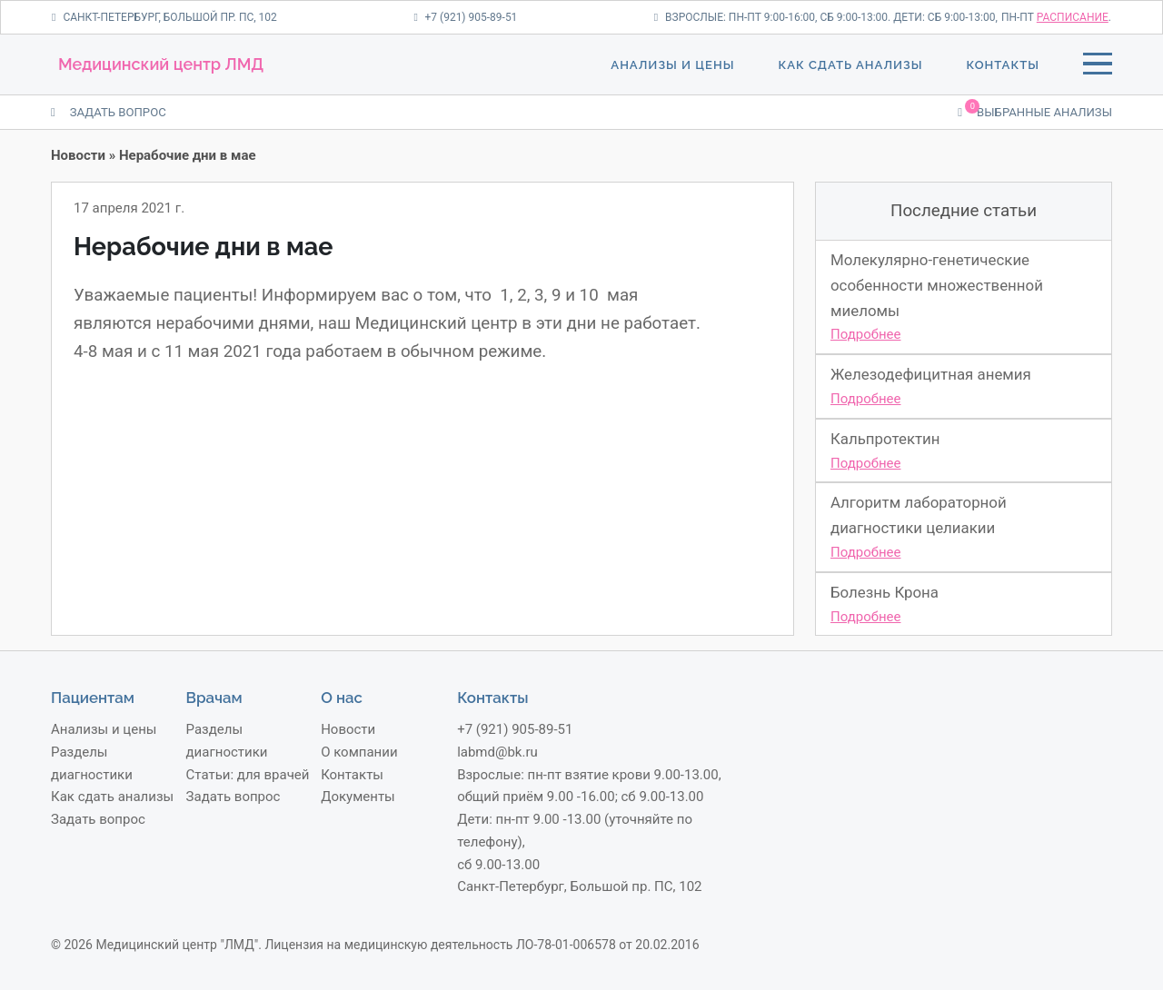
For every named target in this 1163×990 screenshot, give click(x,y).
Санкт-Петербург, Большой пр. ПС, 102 (164, 17)
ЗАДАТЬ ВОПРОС (108, 112)
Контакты (1003, 65)
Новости (78, 155)
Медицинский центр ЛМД (160, 64)
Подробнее (865, 334)
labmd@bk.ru (497, 752)
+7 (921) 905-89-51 (465, 17)
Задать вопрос (98, 819)
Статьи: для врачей (248, 775)
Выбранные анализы (1035, 111)
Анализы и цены (672, 65)
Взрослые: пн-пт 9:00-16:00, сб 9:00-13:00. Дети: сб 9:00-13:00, (826, 17)
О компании (359, 752)
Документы (358, 796)
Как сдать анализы (850, 65)
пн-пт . (1056, 17)
